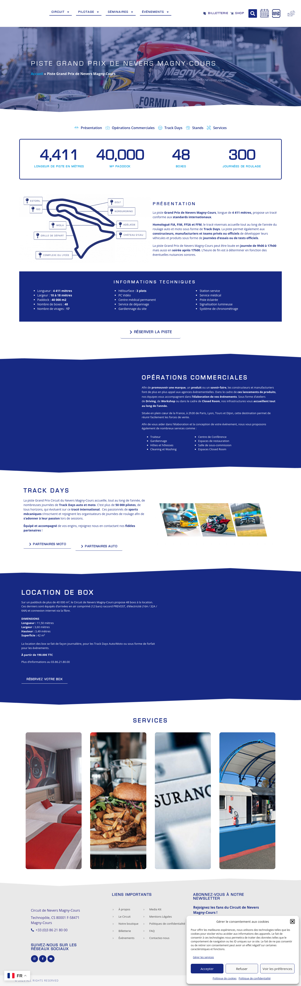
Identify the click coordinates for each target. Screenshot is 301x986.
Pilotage (88, 12)
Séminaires (121, 12)
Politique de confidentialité (254, 978)
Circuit (60, 12)
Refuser (242, 969)
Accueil (37, 73)
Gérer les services (203, 957)
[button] (292, 921)
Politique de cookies (225, 978)
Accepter (207, 969)
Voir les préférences (277, 969)
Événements (155, 12)
